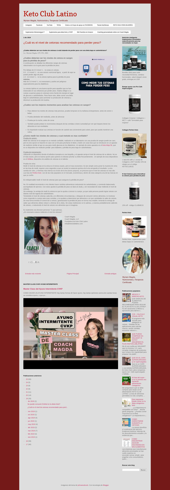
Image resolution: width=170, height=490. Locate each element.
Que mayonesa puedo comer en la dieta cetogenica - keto (139, 402)
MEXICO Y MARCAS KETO (138, 295)
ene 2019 (31, 437)
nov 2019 (31, 411)
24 (27, 382)
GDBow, (30, 159)
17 (27, 444)
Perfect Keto (37, 173)
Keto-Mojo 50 (107, 145)
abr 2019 (31, 427)
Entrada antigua (110, 274)
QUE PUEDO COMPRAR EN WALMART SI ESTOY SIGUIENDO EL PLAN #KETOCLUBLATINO (133, 339)
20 (27, 395)
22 (27, 389)
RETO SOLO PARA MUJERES (123, 25)
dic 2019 (31, 401)
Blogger (106, 485)
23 (27, 386)
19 (27, 398)
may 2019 (32, 424)
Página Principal (73, 274)
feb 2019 (31, 434)
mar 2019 (31, 431)
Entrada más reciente (33, 274)
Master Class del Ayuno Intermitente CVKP (43, 289)
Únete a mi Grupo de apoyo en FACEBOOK (79, 25)
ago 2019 (31, 418)
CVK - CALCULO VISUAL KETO (138, 315)
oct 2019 (31, 415)
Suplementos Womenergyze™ (35, 32)
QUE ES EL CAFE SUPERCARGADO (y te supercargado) (139, 360)
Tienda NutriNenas (103, 25)
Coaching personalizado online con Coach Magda (113, 32)
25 (27, 379)
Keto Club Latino (50, 13)
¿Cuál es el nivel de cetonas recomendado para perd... (48, 407)
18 (27, 441)
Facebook (39, 25)
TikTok (59, 25)
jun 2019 (31, 421)
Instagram (29, 25)
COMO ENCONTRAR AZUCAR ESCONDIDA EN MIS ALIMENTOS (138, 443)
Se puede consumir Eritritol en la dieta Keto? (44, 404)
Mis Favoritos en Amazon (85, 32)
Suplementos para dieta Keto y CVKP (61, 32)
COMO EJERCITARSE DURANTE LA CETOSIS (137, 422)
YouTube (49, 25)
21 (27, 392)
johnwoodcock (83, 485)
